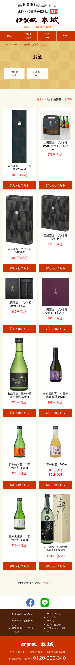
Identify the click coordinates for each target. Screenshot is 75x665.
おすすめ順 (43, 99)
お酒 (45, 44)
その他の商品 (30, 44)
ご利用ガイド (28, 36)
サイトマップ (54, 613)
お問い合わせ (54, 624)
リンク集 (51, 617)
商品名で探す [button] (37, 73)
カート (65, 35)
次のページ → (50, 583)
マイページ (47, 36)
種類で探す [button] (14, 73)
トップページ (11, 44)
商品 (9, 35)
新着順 (68, 99)
